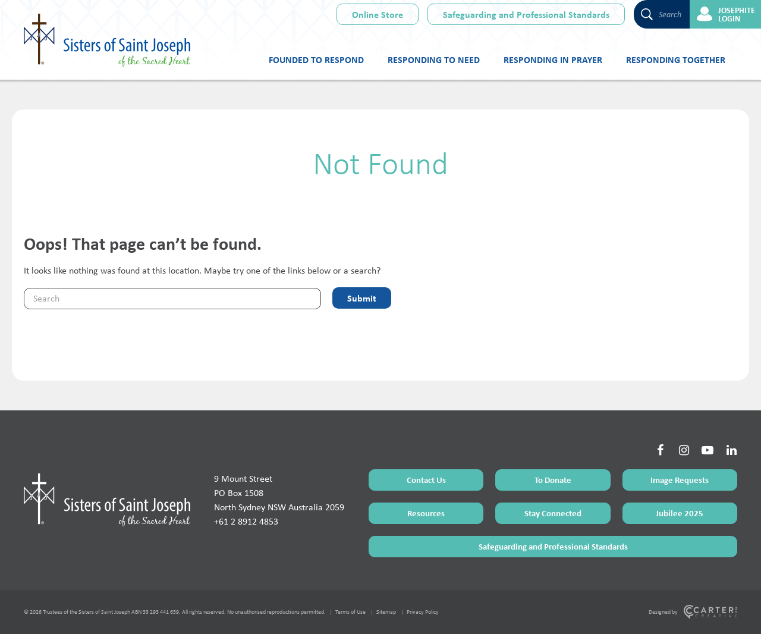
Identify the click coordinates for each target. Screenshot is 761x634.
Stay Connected (552, 513)
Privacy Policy (423, 612)
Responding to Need (434, 59)
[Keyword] (172, 298)
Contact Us (426, 479)
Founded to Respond (316, 59)
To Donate (552, 479)
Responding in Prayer (553, 59)
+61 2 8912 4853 (246, 521)
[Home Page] (107, 499)
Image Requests (679, 479)
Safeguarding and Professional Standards (526, 14)
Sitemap (386, 612)
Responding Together (675, 59)
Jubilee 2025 (679, 513)
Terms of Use (350, 612)
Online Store (377, 14)
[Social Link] (660, 450)
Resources (426, 513)
